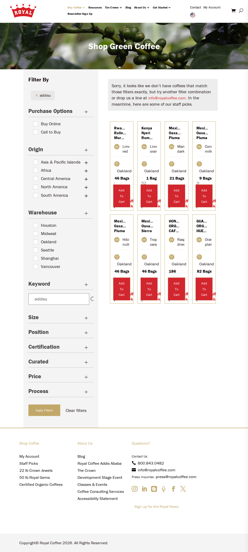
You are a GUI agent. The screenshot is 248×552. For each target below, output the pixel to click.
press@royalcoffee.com (176, 476)
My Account (211, 7)
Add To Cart (121, 196)
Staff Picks (28, 463)
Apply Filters (44, 410)
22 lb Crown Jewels (36, 470)
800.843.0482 (148, 463)
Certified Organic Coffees (41, 484)
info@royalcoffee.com (167, 98)
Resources (95, 7)
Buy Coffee (75, 7)
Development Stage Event (100, 477)
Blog (128, 7)
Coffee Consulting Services (101, 491)
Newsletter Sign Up (80, 14)
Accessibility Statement (98, 498)
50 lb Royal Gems (34, 477)
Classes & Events (92, 484)
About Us (140, 7)
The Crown (112, 7)
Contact (195, 7)
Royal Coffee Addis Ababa (100, 463)
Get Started (160, 7)
